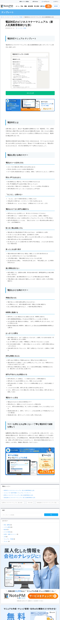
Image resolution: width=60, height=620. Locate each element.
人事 (5, 536)
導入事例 (36, 6)
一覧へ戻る (30, 502)
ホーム (17, 6)
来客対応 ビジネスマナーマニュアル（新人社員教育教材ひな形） (19, 490)
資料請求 (56, 6)
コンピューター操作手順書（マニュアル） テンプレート (17, 492)
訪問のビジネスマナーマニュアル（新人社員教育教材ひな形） (19, 495)
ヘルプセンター (45, 1)
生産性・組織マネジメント (10, 534)
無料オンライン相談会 (24, 1)
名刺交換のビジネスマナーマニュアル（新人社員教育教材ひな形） (20, 497)
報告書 (5, 529)
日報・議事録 (7, 524)
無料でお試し (48, 6)
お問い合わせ (35, 1)
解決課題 (30, 6)
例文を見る (30, 93)
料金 (22, 6)
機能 (25, 6)
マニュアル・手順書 (22, 28)
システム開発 (7, 527)
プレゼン (6, 541)
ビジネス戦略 (7, 532)
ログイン (55, 1)
